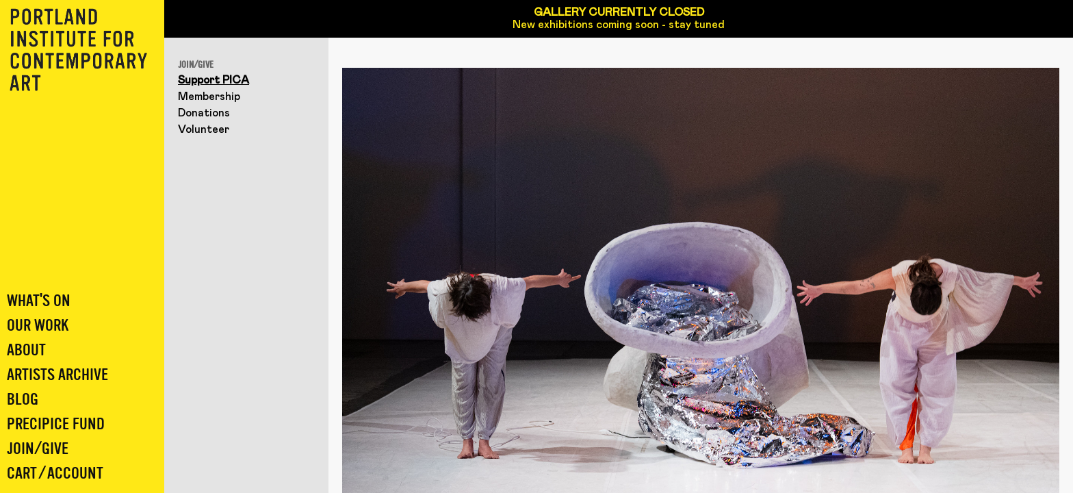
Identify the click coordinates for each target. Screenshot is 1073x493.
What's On (38, 301)
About (26, 350)
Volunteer (203, 129)
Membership (209, 96)
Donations (204, 113)
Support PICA (213, 80)
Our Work (37, 325)
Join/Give (37, 449)
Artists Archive (57, 375)
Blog (22, 399)
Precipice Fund (56, 424)
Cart (22, 473)
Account (75, 473)
